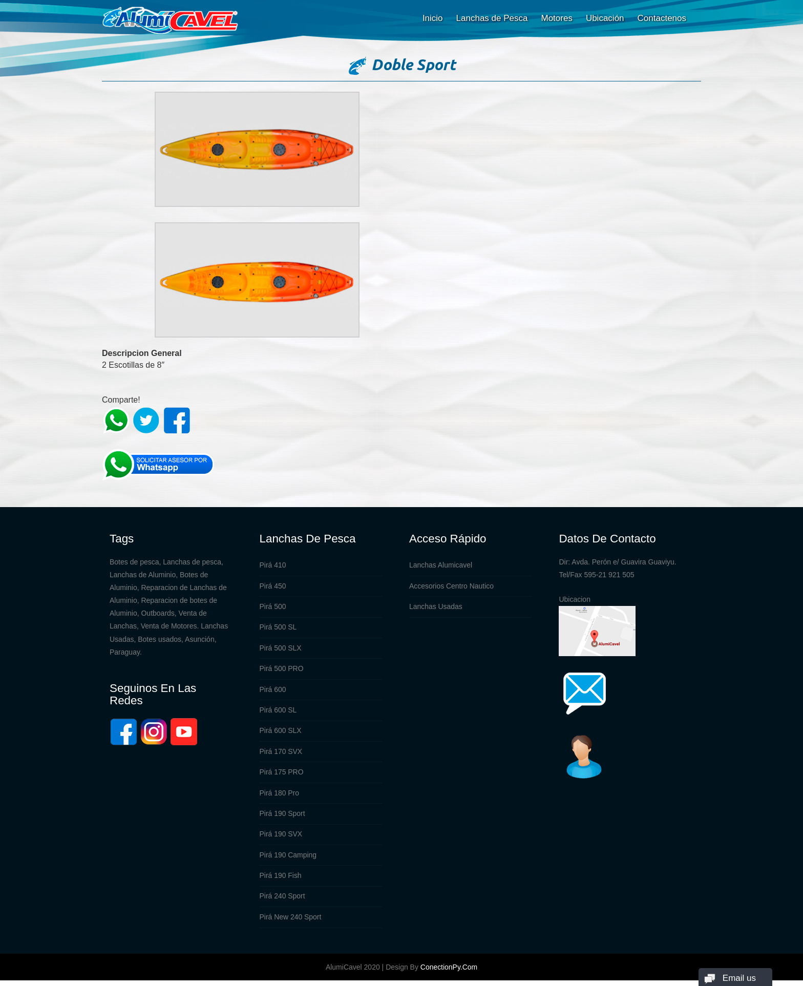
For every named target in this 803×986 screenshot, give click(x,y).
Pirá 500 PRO (281, 671)
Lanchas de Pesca (492, 18)
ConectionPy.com (449, 973)
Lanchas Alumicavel (441, 566)
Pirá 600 (272, 692)
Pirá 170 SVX (280, 755)
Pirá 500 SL (278, 629)
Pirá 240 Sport (282, 902)
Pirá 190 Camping (287, 860)
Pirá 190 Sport (282, 818)
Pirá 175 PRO (281, 776)
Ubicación (605, 18)
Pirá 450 (272, 587)
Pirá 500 (272, 608)
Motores (556, 18)
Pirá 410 (272, 566)
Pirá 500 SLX (280, 650)
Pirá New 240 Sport (290, 923)
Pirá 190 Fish (280, 881)
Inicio (432, 18)
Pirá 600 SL (278, 713)
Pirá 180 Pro (279, 797)
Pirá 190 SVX (280, 839)
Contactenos (662, 18)
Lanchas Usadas (435, 608)
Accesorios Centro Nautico (451, 587)
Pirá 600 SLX (280, 734)
